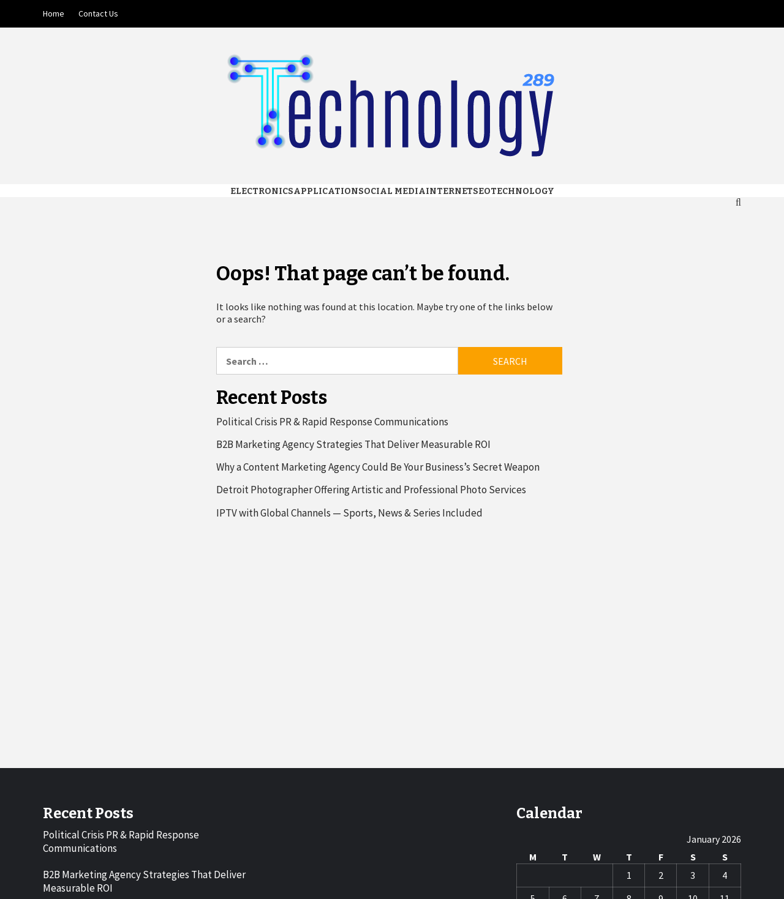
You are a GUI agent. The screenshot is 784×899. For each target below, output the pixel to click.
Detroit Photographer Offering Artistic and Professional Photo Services (371, 489)
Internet (449, 191)
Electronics (261, 191)
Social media (392, 191)
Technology (522, 191)
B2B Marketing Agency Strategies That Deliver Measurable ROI (353, 444)
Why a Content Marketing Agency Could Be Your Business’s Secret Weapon (378, 467)
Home (53, 13)
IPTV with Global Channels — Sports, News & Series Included (349, 513)
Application (325, 191)
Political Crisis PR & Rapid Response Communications (332, 421)
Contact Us (98, 13)
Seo (482, 191)
